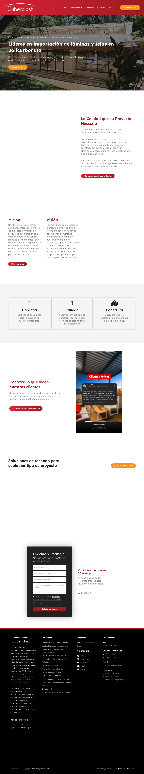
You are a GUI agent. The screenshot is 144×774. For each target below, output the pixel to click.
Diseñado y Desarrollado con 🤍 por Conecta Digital (116, 769)
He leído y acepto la (47, 600)
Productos (47, 637)
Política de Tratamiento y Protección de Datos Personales (47, 600)
